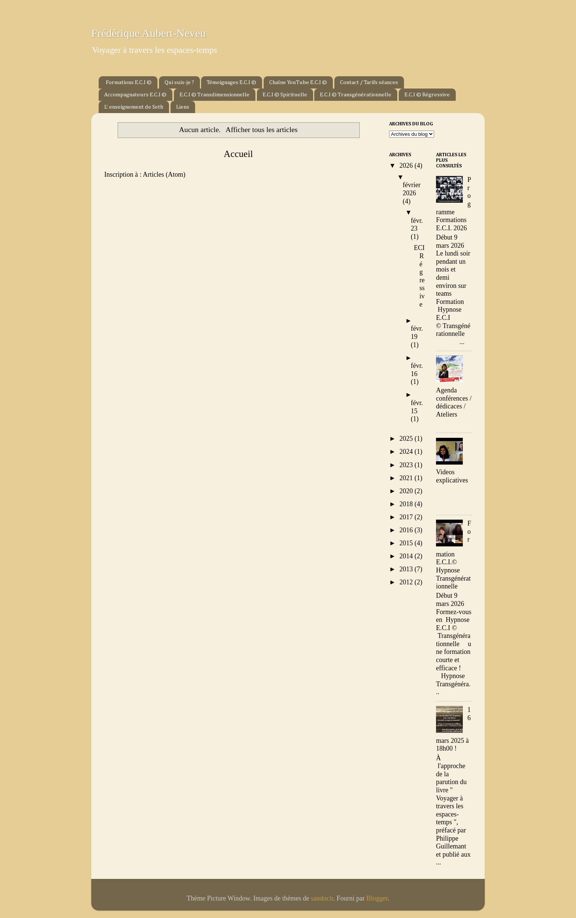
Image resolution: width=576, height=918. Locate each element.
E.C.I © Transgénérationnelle (355, 94)
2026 (407, 165)
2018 (407, 504)
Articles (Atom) (164, 174)
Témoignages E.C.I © (231, 82)
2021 (407, 478)
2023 (407, 465)
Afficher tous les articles (262, 129)
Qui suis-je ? (179, 82)
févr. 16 (417, 370)
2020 (407, 491)
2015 (407, 543)
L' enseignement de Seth (133, 107)
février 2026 (412, 189)
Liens (182, 107)
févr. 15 (417, 407)
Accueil (238, 154)
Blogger (377, 898)
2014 (407, 556)
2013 (407, 569)
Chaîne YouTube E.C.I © (298, 82)
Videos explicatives (452, 476)
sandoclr (322, 898)
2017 (407, 517)
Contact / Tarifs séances (369, 82)
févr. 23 (417, 224)
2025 (407, 438)
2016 (407, 530)
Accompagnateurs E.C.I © (135, 94)
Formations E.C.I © (129, 82)
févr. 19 (417, 332)
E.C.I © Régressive (427, 94)
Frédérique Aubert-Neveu (148, 33)
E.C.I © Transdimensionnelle (214, 94)
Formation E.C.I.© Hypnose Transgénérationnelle (453, 555)
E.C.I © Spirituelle (284, 94)
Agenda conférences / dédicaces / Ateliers (453, 402)
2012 (407, 582)
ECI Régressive (419, 276)
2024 (407, 451)
